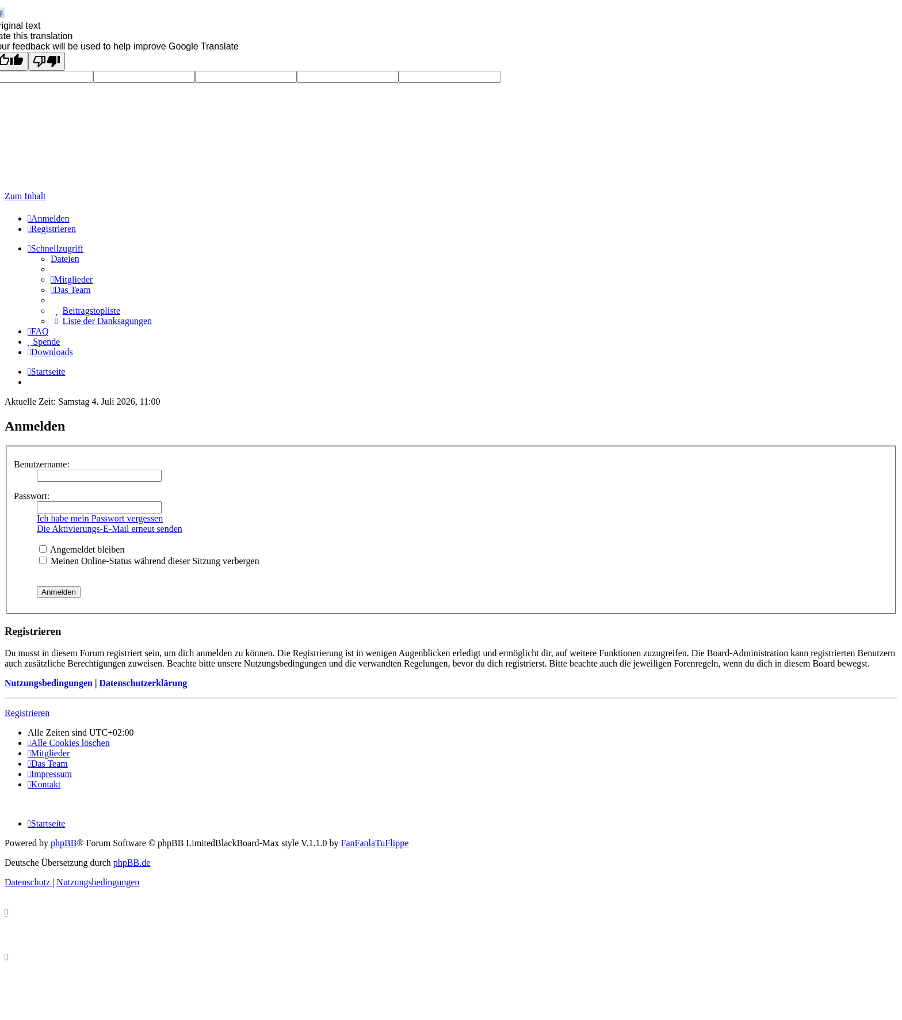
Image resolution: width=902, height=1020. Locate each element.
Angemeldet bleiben (81, 549)
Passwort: (31, 496)
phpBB (64, 843)
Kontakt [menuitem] (44, 784)
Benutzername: (42, 464)
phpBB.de (131, 862)
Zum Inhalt (25, 196)
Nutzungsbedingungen (49, 683)
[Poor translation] (46, 61)
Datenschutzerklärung (143, 683)
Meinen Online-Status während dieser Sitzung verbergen (149, 561)
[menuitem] (49, 218)
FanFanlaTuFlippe (375, 843)
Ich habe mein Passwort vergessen (100, 518)
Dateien (65, 259)
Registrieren (27, 713)
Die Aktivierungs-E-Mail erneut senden (109, 529)
